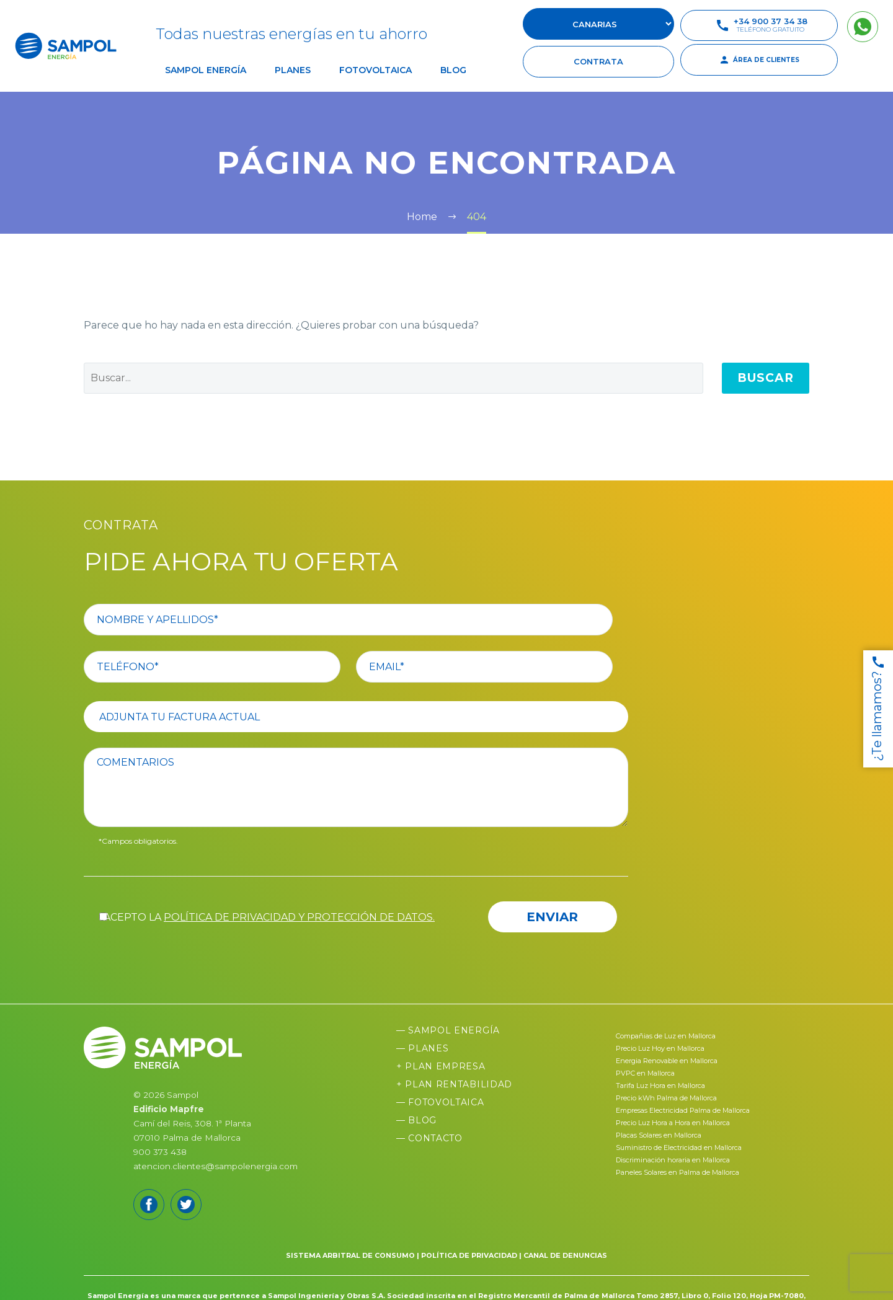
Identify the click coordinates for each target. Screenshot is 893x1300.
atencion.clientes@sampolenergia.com (215, 1166)
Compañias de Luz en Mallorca (666, 1036)
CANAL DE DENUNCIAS (565, 1255)
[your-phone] (227, 667)
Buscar (765, 378)
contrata (598, 61)
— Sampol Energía (448, 1030)
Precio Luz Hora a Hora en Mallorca (673, 1122)
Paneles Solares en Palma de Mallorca (677, 1172)
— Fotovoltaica (440, 1102)
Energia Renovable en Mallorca (667, 1060)
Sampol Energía (205, 70)
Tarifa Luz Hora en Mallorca (660, 1085)
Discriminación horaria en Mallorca (673, 1160)
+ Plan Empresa (441, 1066)
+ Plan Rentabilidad (454, 1084)
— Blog (416, 1120)
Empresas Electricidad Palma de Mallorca (683, 1110)
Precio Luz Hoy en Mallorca (660, 1048)
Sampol (182, 1095)
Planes (293, 70)
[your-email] (499, 667)
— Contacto (429, 1138)
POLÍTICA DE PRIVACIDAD (469, 1255)
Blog (453, 70)
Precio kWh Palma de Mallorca (666, 1098)
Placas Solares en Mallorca (658, 1135)
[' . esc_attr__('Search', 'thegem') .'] (393, 378)
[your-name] (363, 619)
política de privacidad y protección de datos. (299, 917)
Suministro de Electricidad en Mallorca (679, 1147)
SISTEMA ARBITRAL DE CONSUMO (350, 1255)
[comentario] (363, 787)
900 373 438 (160, 1152)
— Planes (422, 1048)
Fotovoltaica (375, 70)
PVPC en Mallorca (645, 1073)
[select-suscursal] (598, 24)
